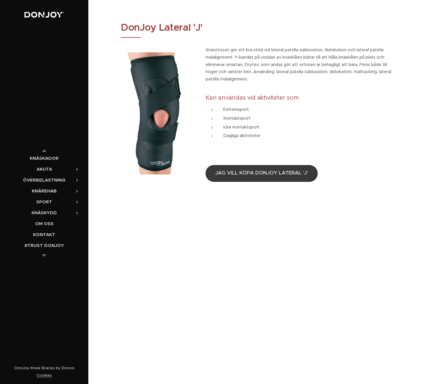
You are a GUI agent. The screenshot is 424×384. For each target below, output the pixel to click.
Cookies (44, 375)
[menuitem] (44, 158)
